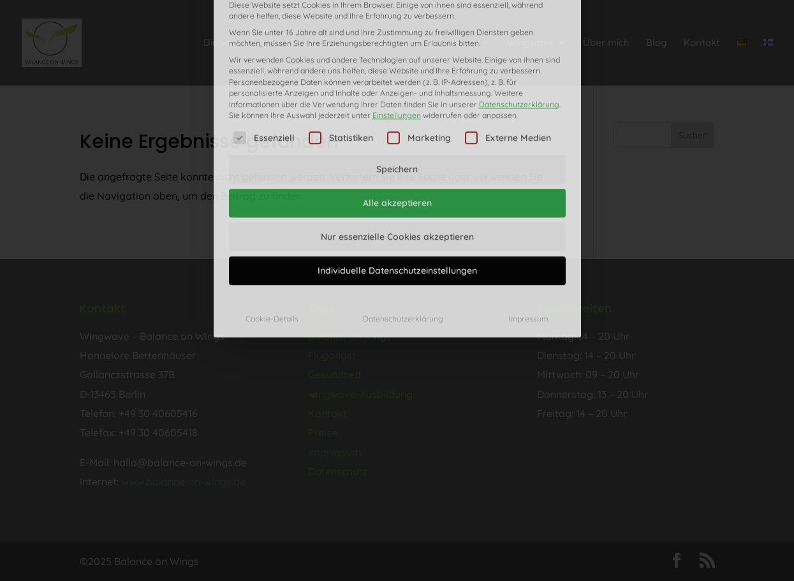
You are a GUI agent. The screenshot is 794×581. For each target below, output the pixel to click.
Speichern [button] (397, 84)
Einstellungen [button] (396, 29)
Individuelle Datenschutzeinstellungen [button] (397, 185)
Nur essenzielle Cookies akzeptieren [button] (397, 152)
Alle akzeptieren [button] (397, 118)
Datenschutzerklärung (519, 19)
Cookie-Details (272, 234)
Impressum (528, 234)
